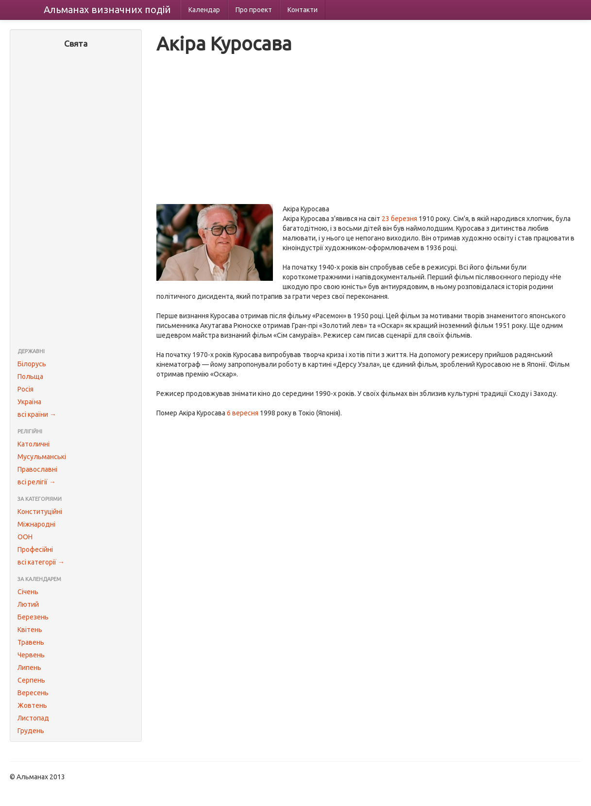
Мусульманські (41, 457)
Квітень (29, 630)
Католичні (33, 444)
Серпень (31, 680)
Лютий (28, 604)
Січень (27, 592)
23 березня (399, 219)
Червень (31, 655)
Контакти (302, 10)
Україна (29, 402)
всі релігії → (36, 482)
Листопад (33, 718)
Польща (30, 376)
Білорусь (31, 364)
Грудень (30, 731)
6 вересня (242, 413)
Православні (37, 469)
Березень (33, 617)
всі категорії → (41, 562)
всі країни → (36, 414)
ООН (25, 537)
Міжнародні (36, 524)
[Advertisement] (75, 199)
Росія (25, 389)
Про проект (254, 10)
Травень (30, 642)
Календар (204, 10)
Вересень (33, 693)
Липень (29, 667)
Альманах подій (107, 9)
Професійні (35, 549)
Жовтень (32, 705)
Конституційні (39, 511)
